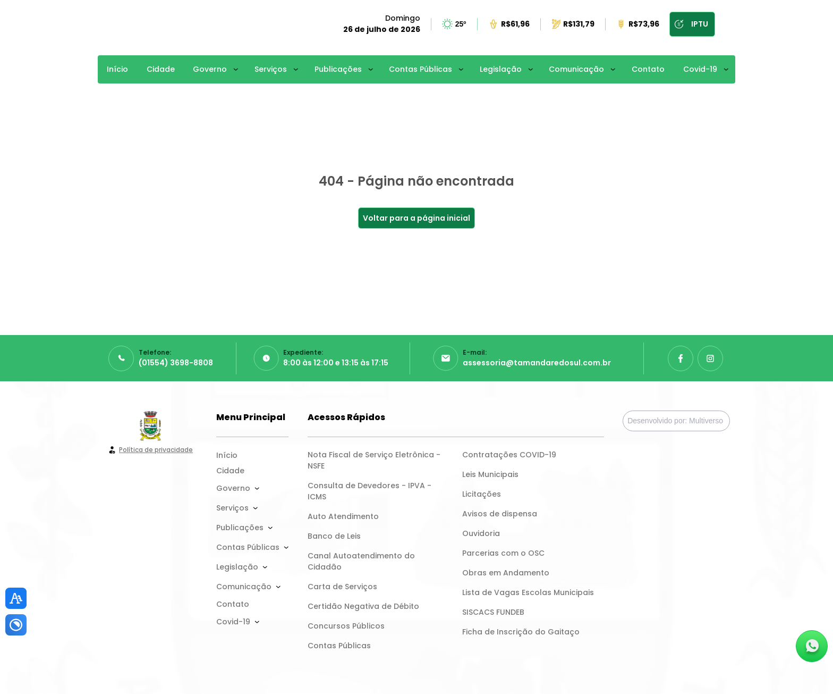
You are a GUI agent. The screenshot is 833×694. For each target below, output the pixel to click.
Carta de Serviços (342, 586)
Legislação (501, 69)
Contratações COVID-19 (509, 454)
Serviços (270, 69)
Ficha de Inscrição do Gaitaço (521, 631)
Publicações (338, 69)
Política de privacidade (156, 449)
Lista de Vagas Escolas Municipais (528, 592)
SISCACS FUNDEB (493, 612)
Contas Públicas (420, 69)
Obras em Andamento (505, 572)
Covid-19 (700, 69)
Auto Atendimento (343, 516)
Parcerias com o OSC (503, 553)
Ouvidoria (481, 533)
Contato (648, 69)
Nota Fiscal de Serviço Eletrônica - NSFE (375, 460)
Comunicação (576, 69)
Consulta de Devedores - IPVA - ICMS (371, 491)
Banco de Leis (334, 536)
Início (117, 69)
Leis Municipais (490, 474)
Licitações (481, 494)
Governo (210, 69)
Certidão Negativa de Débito (363, 606)
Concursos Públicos (346, 626)
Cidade (161, 69)
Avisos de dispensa (499, 513)
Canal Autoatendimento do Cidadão (362, 561)
